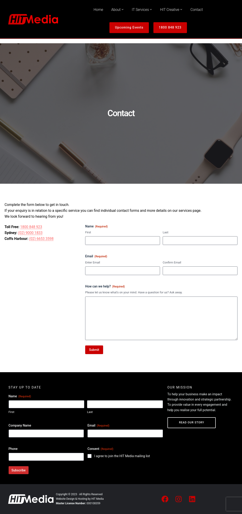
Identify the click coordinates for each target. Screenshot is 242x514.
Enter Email (92, 262)
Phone (13, 449)
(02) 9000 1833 (30, 233)
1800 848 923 (170, 27)
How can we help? (105, 287)
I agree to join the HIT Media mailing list (122, 456)
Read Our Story (191, 422)
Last (165, 232)
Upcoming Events (129, 27)
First (88, 232)
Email (98, 426)
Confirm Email (172, 262)
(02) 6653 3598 (41, 238)
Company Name (20, 425)
